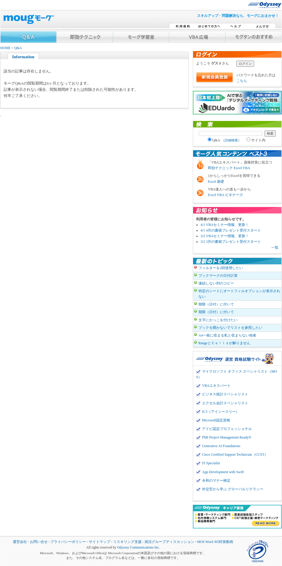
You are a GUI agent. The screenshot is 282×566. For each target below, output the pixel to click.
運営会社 (20, 542)
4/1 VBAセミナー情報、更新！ (225, 225)
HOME (5, 48)
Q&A (18, 48)
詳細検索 (231, 140)
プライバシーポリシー (68, 542)
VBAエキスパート (216, 386)
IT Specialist (211, 463)
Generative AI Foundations (221, 446)
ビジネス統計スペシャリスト (225, 394)
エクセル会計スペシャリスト (225, 403)
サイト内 (255, 140)
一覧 (274, 247)
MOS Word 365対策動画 (215, 542)
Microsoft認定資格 (216, 420)
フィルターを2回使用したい (220, 268)
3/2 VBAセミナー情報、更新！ (225, 236)
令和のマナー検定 (216, 480)
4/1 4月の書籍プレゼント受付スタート (231, 230)
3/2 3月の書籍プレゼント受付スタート (231, 242)
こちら (241, 81)
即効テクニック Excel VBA (229, 168)
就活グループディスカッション (169, 542)
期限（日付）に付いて (216, 304)
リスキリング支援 (127, 542)
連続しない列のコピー (216, 283)
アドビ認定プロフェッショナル (227, 429)
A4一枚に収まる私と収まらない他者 (227, 335)
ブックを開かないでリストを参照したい (230, 328)
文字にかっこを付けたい (218, 320)
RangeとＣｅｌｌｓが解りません (224, 343)
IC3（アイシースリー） (220, 412)
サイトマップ (99, 542)
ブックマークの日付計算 (218, 276)
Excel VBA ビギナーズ (225, 195)
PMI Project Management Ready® (226, 437)
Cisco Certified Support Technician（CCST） (235, 454)
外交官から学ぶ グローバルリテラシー (232, 489)
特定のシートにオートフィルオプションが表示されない (239, 294)
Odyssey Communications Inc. (138, 547)
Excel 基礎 (216, 181)
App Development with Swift (223, 472)
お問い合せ (39, 542)
